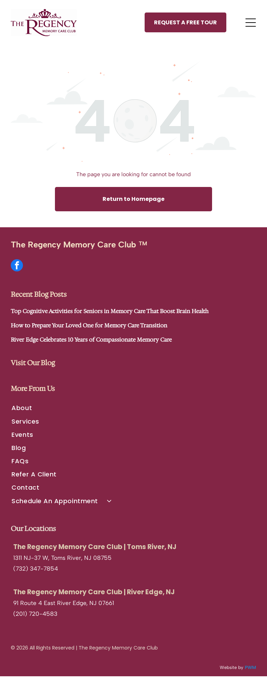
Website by (231, 668)
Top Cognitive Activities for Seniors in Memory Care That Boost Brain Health (110, 313)
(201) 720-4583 (35, 615)
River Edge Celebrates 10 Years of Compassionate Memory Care (91, 341)
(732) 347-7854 (35, 570)
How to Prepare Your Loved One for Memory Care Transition (89, 327)
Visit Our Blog (33, 364)
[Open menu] (250, 23)
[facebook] (17, 268)
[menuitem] (133, 409)
